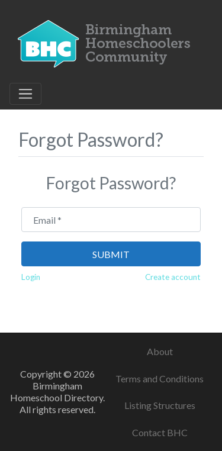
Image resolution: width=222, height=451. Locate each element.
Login (30, 277)
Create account (173, 277)
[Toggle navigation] (25, 94)
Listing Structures (159, 405)
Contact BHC (160, 432)
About (160, 351)
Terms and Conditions (159, 378)
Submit (111, 254)
